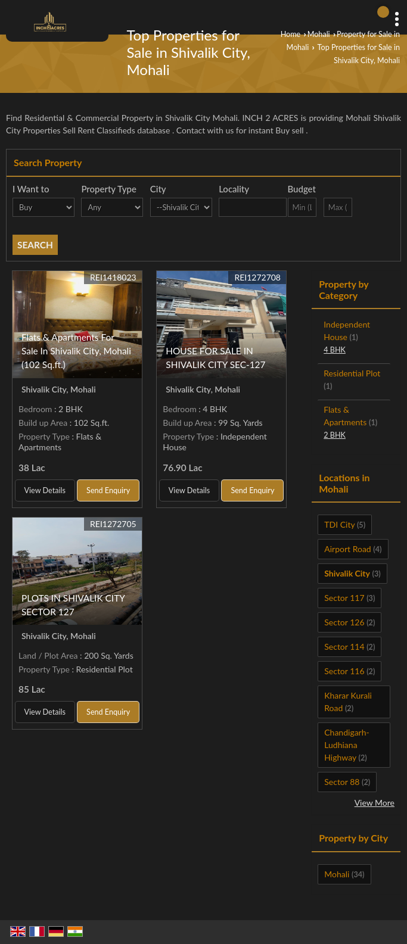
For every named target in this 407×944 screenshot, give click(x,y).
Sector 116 (344, 671)
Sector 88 (341, 782)
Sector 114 (344, 646)
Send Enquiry (108, 490)
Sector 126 (344, 622)
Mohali (318, 34)
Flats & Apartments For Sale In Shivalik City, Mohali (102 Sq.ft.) (76, 351)
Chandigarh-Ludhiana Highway (346, 744)
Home (291, 34)
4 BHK (335, 349)
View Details (45, 490)
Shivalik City (347, 573)
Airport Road (347, 549)
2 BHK (335, 435)
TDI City (339, 524)
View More (374, 802)
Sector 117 (344, 598)
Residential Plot (352, 373)
